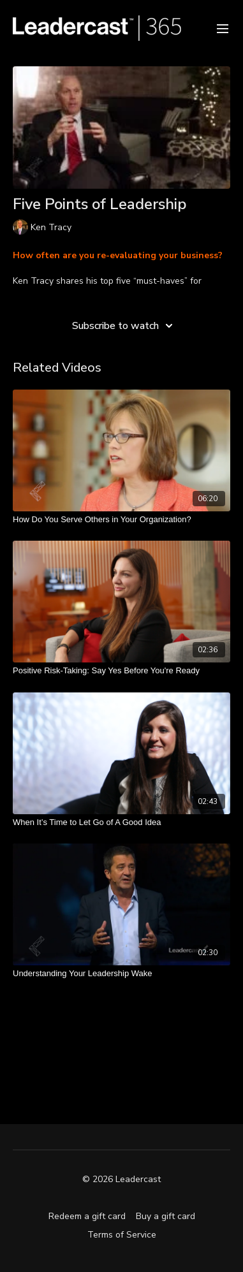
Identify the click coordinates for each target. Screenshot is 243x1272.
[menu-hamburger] (222, 28)
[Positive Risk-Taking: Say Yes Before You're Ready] (121, 670)
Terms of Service (121, 1235)
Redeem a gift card (87, 1216)
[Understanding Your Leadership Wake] (121, 973)
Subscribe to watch (124, 325)
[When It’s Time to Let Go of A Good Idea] (121, 822)
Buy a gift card (165, 1216)
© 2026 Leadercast (121, 1179)
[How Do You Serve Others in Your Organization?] (121, 519)
